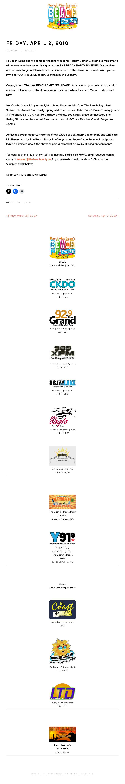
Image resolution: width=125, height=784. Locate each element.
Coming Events (24, 202)
